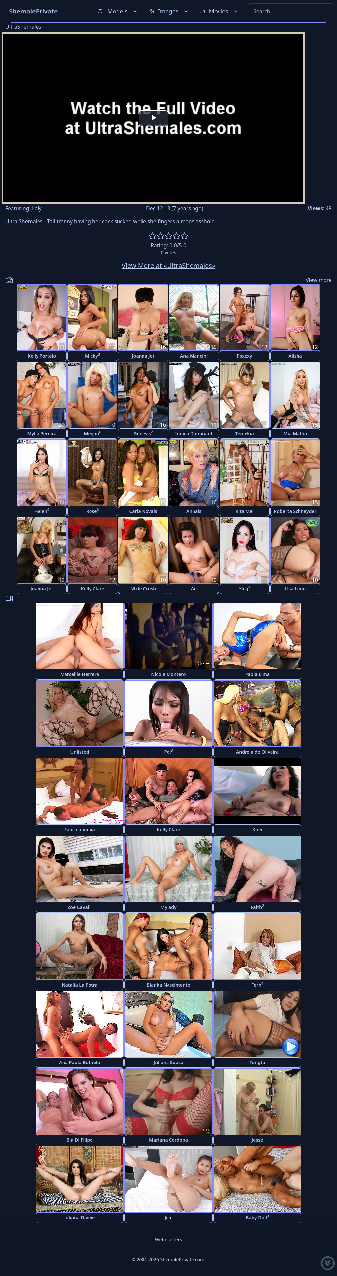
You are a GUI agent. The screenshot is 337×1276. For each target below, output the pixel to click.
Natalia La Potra (79, 985)
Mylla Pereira (41, 433)
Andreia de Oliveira (257, 752)
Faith (257, 906)
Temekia (244, 433)
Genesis (143, 433)
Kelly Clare (92, 589)
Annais (193, 511)
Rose (92, 510)
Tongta (257, 1062)
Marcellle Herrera (79, 674)
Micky (92, 355)
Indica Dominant (194, 433)
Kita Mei (244, 511)
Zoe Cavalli (79, 907)
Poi (168, 751)
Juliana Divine (79, 1217)
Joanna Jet (143, 356)
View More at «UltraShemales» (168, 265)
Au (194, 589)
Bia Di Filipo (79, 1140)
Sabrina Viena (79, 829)
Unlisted (79, 752)
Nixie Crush (143, 589)
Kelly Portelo (42, 356)
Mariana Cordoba (168, 1140)
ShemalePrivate (33, 11)
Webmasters (168, 1240)
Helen (41, 510)
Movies (219, 11)
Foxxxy (244, 356)
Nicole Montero (168, 674)
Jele (169, 1217)
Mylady (168, 907)
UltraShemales (23, 26)
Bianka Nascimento (168, 985)
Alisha (295, 356)
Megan (92, 433)
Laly (37, 208)
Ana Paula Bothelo (79, 1062)
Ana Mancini (194, 356)
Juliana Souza (168, 1062)
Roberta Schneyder (295, 511)
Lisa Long (295, 589)
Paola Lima (257, 674)
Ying (244, 588)
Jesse (257, 1140)
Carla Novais (143, 511)
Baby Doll (257, 1217)
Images (169, 11)
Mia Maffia (295, 433)
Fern (257, 984)
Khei (257, 829)
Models (118, 11)
